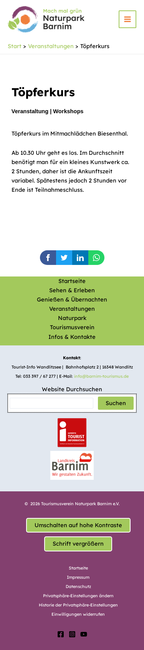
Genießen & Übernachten (72, 299)
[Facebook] (60, 634)
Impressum (78, 577)
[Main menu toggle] (127, 19)
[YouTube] (83, 634)
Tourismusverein (72, 327)
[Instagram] (72, 634)
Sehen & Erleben (72, 290)
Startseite (72, 281)
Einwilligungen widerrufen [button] (78, 614)
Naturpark (72, 318)
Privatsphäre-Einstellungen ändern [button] (78, 595)
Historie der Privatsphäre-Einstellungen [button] (78, 605)
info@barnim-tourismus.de (101, 376)
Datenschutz (78, 586)
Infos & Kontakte (72, 336)
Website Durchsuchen (72, 389)
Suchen (116, 403)
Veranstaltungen (72, 308)
